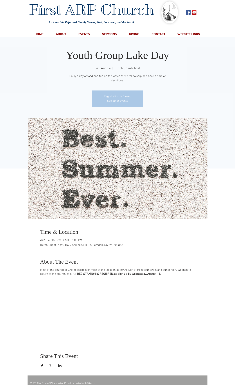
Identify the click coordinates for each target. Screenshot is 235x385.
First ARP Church (91, 9)
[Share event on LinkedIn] (60, 365)
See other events (117, 101)
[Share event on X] (51, 365)
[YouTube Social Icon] (194, 12)
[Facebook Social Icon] (188, 12)
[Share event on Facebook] (42, 365)
